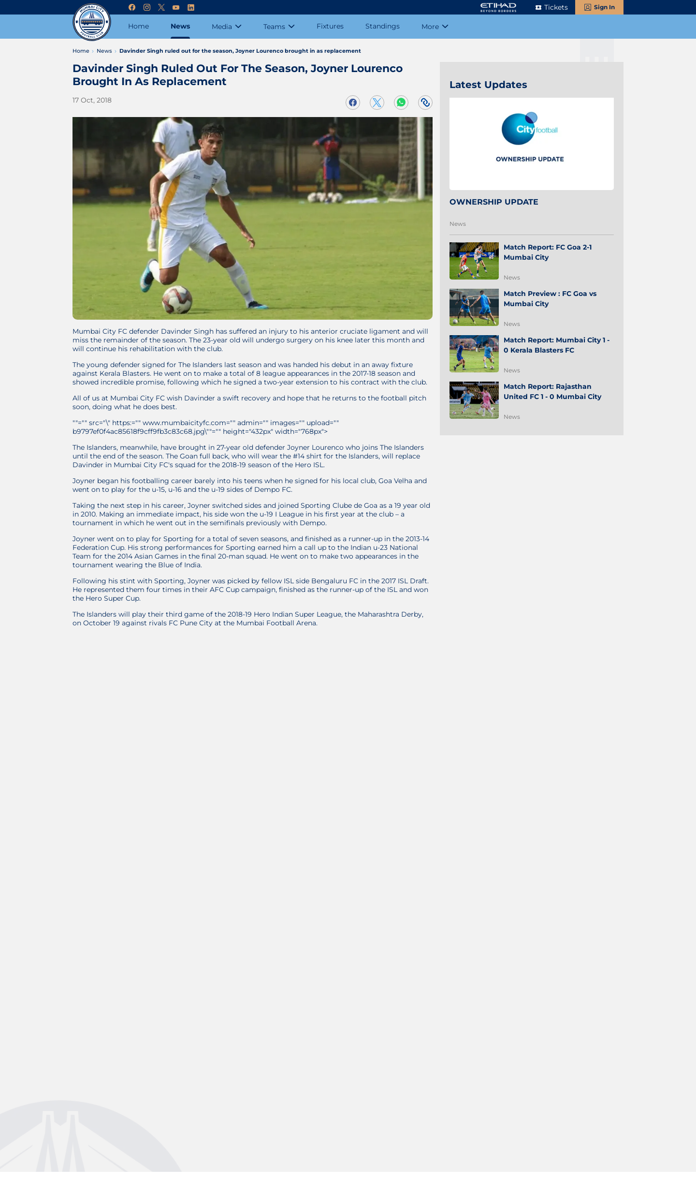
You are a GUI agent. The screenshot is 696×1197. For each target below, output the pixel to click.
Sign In (604, 7)
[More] (435, 26)
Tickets (556, 7)
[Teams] (279, 26)
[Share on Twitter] (377, 102)
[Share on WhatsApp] (401, 102)
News (458, 223)
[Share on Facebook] (353, 102)
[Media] (227, 26)
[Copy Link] (425, 102)
